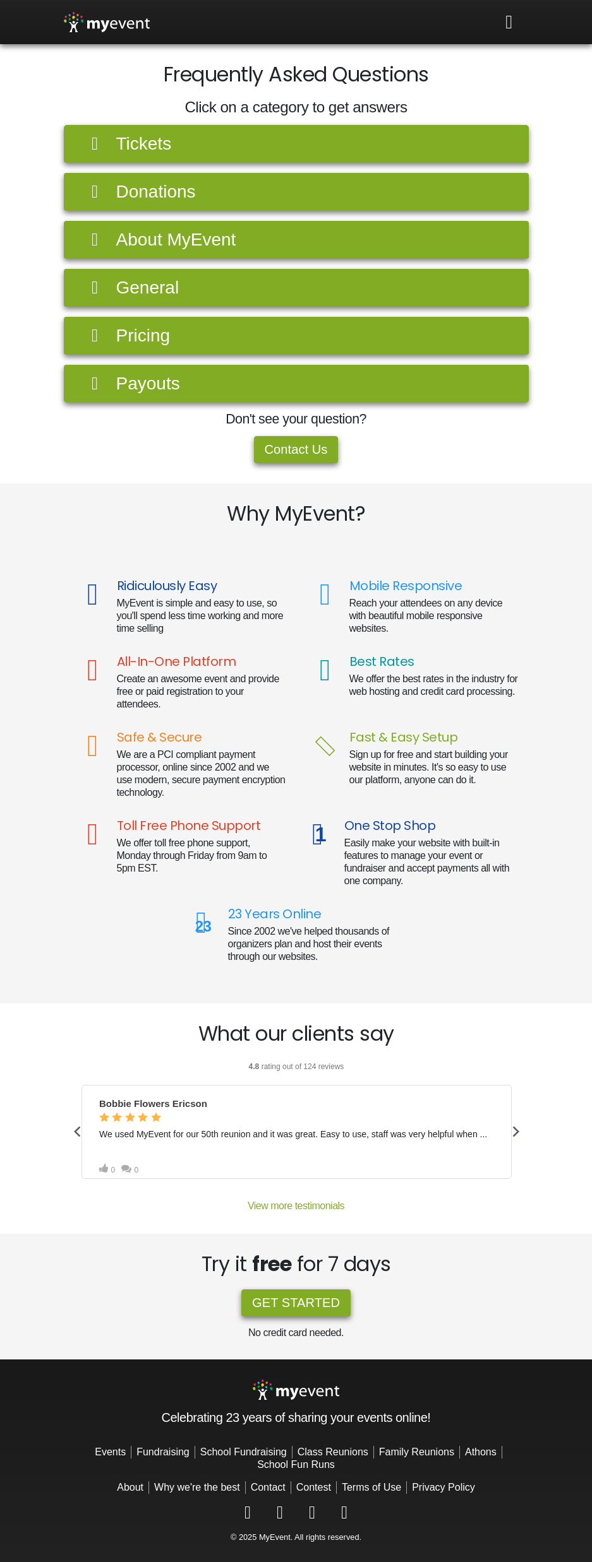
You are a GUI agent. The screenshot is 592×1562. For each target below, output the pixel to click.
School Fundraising (243, 1452)
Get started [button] (296, 1303)
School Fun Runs (296, 1464)
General (131, 287)
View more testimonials (296, 1205)
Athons (481, 1452)
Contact (268, 1487)
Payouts (132, 383)
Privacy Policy (443, 1487)
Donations (140, 191)
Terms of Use (371, 1487)
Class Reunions (333, 1452)
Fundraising (163, 1452)
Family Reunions (416, 1452)
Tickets (128, 143)
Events (110, 1452)
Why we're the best (197, 1487)
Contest (313, 1487)
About (130, 1487)
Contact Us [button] (296, 449)
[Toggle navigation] (509, 22)
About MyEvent (160, 239)
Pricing (127, 335)
